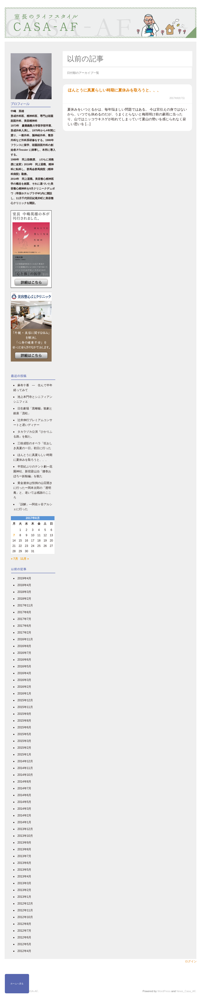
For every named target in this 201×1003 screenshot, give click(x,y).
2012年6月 (24, 937)
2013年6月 (24, 863)
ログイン (191, 961)
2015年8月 (24, 720)
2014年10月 (25, 775)
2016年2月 (24, 686)
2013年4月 (24, 876)
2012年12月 (25, 903)
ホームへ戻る (16, 983)
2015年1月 (24, 754)
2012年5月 (24, 944)
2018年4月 (24, 585)
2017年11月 (25, 605)
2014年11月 (25, 768)
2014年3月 (24, 808)
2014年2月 (24, 815)
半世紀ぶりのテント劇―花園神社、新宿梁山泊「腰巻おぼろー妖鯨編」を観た (32, 471)
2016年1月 (24, 693)
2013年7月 (24, 856)
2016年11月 (25, 639)
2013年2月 (24, 890)
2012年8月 (24, 924)
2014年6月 (24, 795)
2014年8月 (24, 781)
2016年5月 (24, 666)
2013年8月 (24, 849)
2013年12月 (25, 829)
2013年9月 (24, 842)
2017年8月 (24, 612)
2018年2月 (24, 598)
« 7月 (14, 558)
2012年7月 (24, 930)
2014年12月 (25, 761)
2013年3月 (24, 883)
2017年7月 (24, 619)
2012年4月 (24, 951)
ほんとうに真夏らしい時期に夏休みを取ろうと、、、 (114, 90)
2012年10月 (25, 917)
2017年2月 (24, 632)
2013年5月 (24, 869)
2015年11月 (25, 707)
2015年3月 (24, 741)
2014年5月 (24, 802)
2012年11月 (25, 910)
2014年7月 (24, 788)
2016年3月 (24, 680)
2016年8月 (24, 646)
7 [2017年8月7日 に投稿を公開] (14, 535)
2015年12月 (25, 700)
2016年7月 (24, 653)
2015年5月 (24, 734)
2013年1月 (24, 896)
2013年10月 (25, 835)
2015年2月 (24, 747)
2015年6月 (24, 727)
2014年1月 (24, 822)
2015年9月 (24, 714)
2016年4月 (24, 673)
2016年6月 (24, 659)
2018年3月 (24, 592)
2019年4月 (24, 578)
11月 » (24, 558)
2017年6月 (24, 625)
